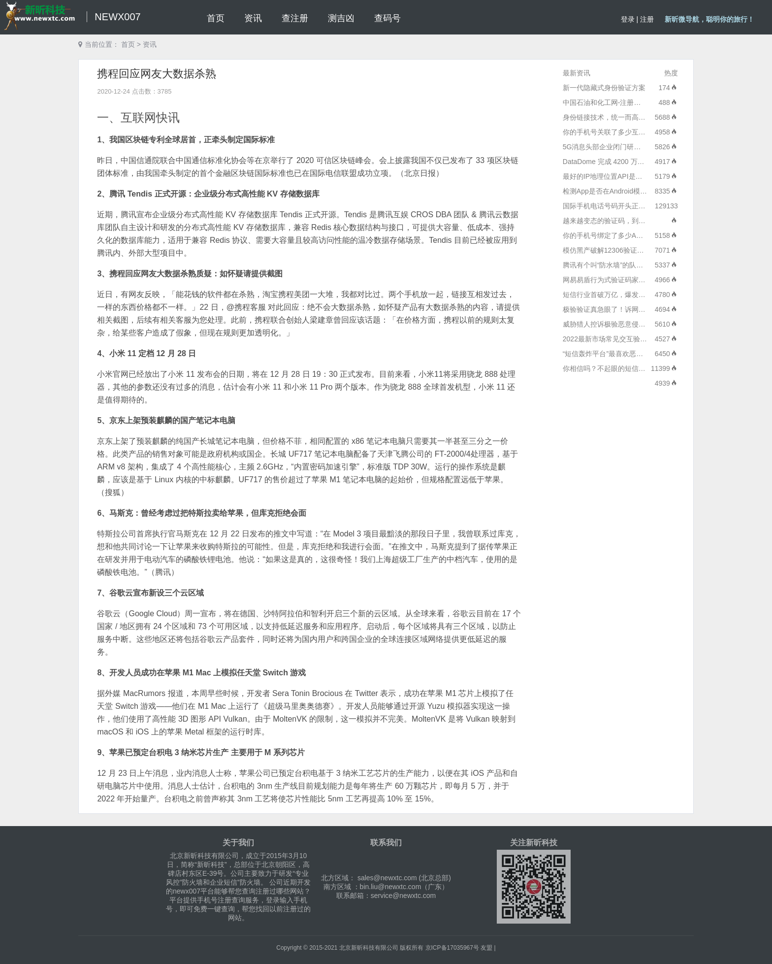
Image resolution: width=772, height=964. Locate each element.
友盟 (486, 947)
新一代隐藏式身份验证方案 (604, 88)
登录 (628, 19)
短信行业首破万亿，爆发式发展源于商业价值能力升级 (645, 295)
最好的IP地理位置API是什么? (608, 176)
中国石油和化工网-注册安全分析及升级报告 (629, 102)
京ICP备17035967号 (452, 947)
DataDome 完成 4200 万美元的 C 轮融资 (625, 162)
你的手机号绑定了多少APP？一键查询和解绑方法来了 (645, 235)
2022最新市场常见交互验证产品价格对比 (625, 339)
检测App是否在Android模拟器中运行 (619, 191)
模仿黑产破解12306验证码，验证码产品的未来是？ (641, 250)
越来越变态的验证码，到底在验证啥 (618, 221)
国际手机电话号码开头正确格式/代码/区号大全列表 (640, 206)
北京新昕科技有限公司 (368, 947)
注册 (647, 19)
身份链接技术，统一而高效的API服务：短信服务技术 (644, 117)
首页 (128, 44)
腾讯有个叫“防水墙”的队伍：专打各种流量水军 (634, 265)
